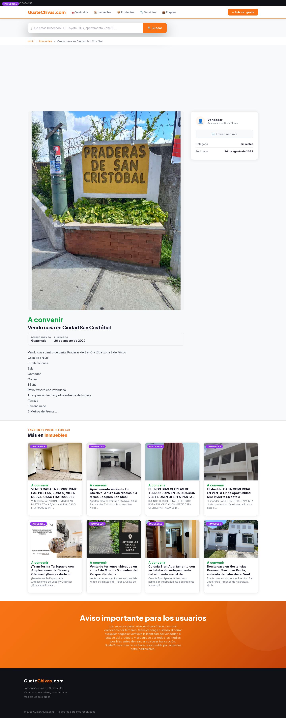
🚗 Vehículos (80, 12)
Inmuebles (45, 41)
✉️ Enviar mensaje (224, 134)
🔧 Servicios (148, 12)
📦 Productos (125, 12)
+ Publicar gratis (243, 12)
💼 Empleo (169, 12)
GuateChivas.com (47, 12)
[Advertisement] (143, 75)
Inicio (31, 41)
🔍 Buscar (155, 28)
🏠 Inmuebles (102, 12)
